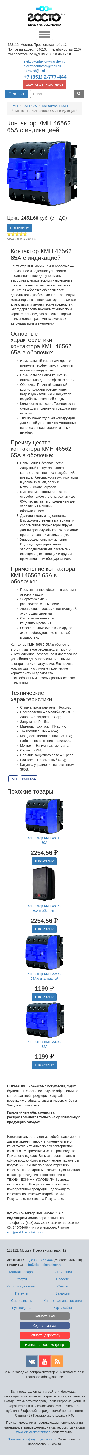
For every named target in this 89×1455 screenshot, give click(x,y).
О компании (63, 1272)
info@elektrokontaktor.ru (25, 1232)
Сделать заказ (44, 1326)
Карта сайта (62, 1308)
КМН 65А (29, 779)
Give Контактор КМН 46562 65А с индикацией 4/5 (21, 234)
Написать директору (44, 1335)
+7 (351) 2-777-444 (45, 76)
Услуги (22, 1279)
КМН (13, 779)
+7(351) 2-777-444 (38, 1260)
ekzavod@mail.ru (36, 71)
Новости (62, 1279)
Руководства (22, 1308)
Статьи (62, 1286)
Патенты (21, 1293)
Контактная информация (63, 1300)
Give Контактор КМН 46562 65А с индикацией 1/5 (9, 234)
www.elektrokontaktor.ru (34, 1432)
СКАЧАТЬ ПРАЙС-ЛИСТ (45, 85)
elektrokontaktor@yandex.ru (44, 61)
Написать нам (44, 1316)
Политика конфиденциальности (32, 1439)
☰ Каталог (16, 94)
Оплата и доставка (21, 1286)
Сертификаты (21, 1300)
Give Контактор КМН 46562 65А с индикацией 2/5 (13, 234)
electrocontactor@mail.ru (42, 66)
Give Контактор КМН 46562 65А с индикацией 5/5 (25, 234)
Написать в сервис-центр (44, 1345)
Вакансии (62, 1293)
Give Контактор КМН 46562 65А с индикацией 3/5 (17, 234)
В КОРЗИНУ (19, 228)
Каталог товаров (21, 1272)
